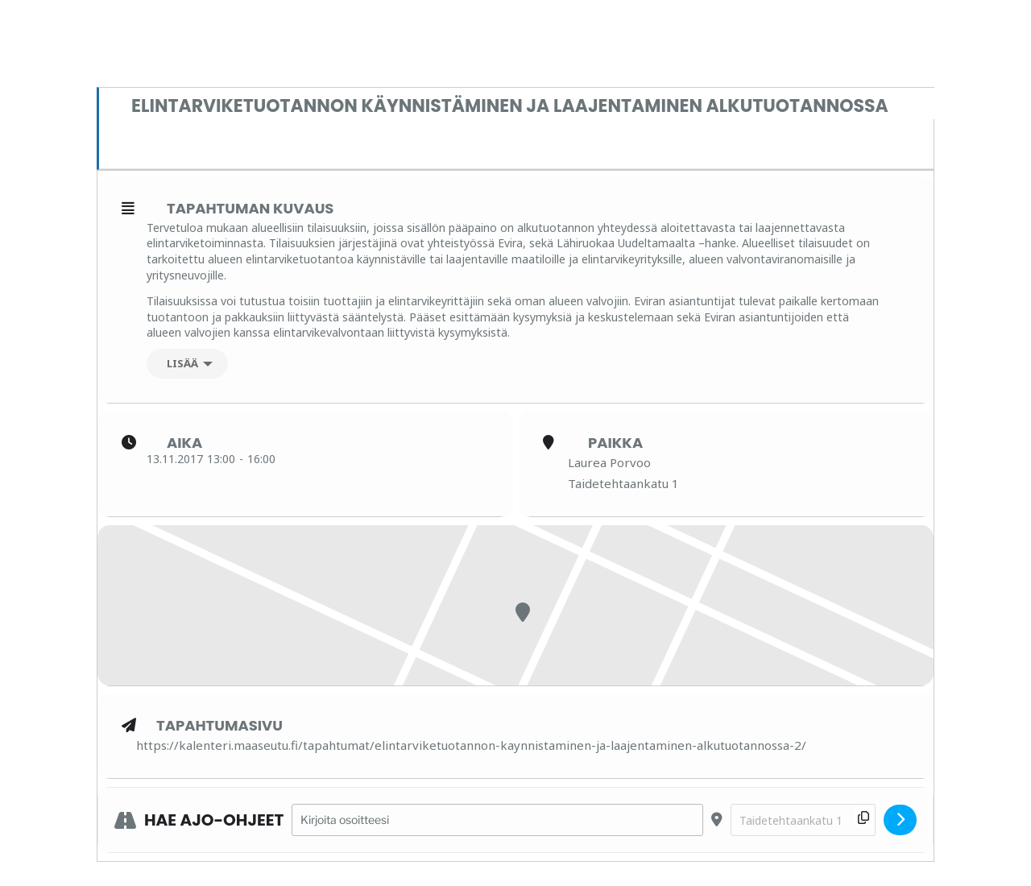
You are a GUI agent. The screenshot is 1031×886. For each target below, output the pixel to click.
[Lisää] (187, 364)
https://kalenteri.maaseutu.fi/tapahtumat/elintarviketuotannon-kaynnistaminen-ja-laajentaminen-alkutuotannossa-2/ (471, 745)
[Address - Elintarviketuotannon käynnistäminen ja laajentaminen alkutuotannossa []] (497, 820)
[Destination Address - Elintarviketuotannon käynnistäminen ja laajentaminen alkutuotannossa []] (803, 820)
